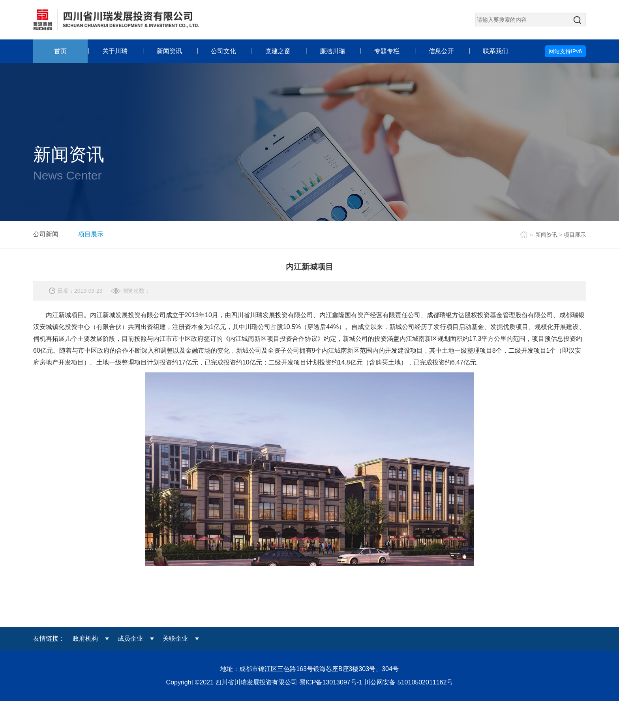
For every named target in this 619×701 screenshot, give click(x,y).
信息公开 (441, 51)
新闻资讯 (169, 51)
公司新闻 (45, 234)
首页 (60, 51)
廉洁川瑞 (332, 51)
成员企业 (130, 638)
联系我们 (495, 51)
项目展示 (90, 234)
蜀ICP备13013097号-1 (331, 682)
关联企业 (175, 638)
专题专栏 (387, 51)
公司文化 (223, 51)
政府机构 (85, 638)
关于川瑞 (115, 51)
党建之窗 (278, 51)
